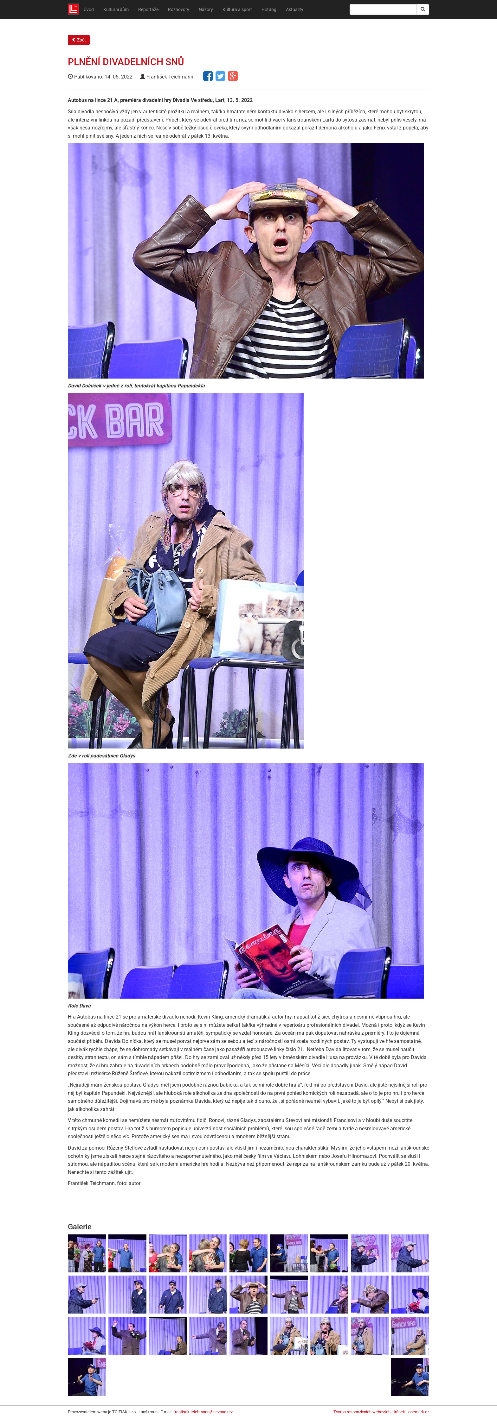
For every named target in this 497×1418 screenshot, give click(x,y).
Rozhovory (178, 9)
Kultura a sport (237, 9)
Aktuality (294, 9)
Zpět (79, 39)
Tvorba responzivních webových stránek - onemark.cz (381, 1411)
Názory (206, 9)
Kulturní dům (116, 9)
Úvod (89, 9)
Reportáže (148, 9)
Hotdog (268, 9)
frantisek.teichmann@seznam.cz (203, 1411)
